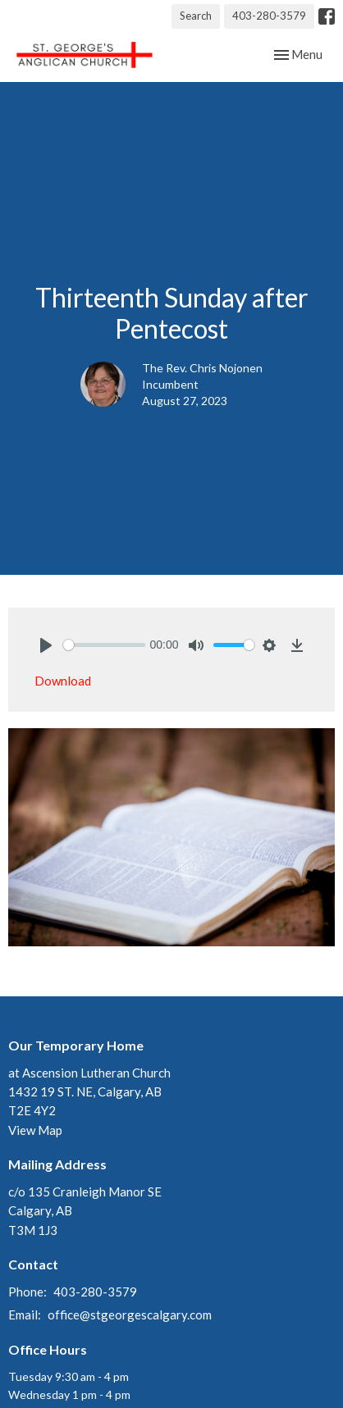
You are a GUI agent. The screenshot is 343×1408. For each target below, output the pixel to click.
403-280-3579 (269, 15)
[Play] (46, 645)
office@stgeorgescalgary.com (130, 1314)
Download (62, 680)
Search (196, 15)
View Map (35, 1130)
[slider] (104, 645)
